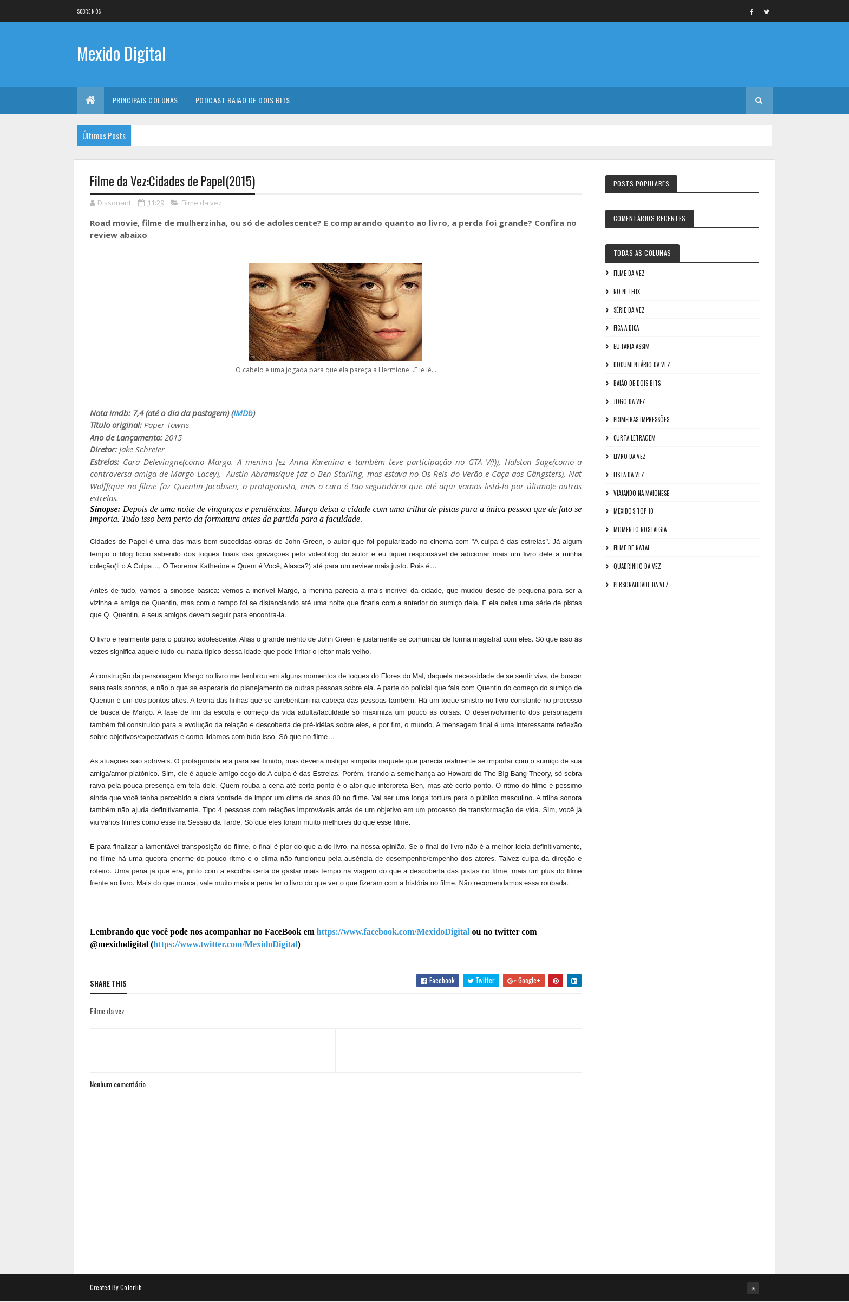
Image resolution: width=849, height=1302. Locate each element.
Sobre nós (89, 11)
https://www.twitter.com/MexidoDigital (226, 944)
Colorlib (131, 1287)
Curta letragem (634, 437)
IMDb (243, 412)
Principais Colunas (145, 100)
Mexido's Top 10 (633, 511)
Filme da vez (201, 203)
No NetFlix (626, 291)
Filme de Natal (631, 547)
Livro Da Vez (629, 456)
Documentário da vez (641, 364)
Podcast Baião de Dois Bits (242, 100)
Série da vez (629, 310)
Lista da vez (628, 474)
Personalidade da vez (641, 584)
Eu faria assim (631, 346)
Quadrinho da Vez (637, 566)
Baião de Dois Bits (637, 383)
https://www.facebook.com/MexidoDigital (393, 931)
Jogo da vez (629, 401)
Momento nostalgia (640, 529)
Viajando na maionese (641, 493)
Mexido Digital (121, 53)
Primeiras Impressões (641, 419)
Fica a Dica (626, 327)
